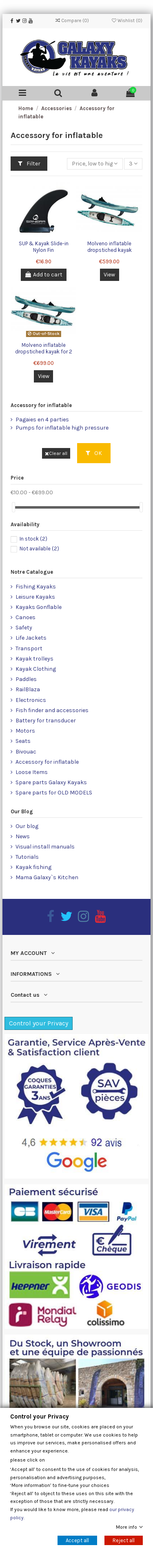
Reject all (124, 1540)
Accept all (77, 1540)
